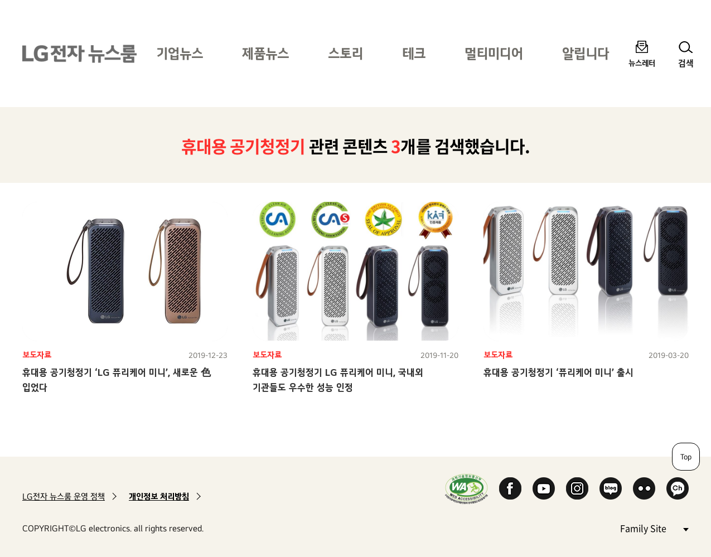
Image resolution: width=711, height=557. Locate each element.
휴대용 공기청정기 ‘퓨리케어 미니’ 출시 (558, 372)
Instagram (577, 488)
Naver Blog (610, 488)
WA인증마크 (466, 488)
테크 (413, 53)
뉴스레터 (641, 62)
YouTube (544, 488)
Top (685, 456)
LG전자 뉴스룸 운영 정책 (63, 496)
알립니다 (585, 53)
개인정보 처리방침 (159, 496)
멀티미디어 (494, 53)
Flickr (644, 488)
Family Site (654, 528)
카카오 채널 (677, 488)
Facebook (510, 488)
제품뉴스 (265, 53)
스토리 (345, 53)
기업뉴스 (179, 53)
